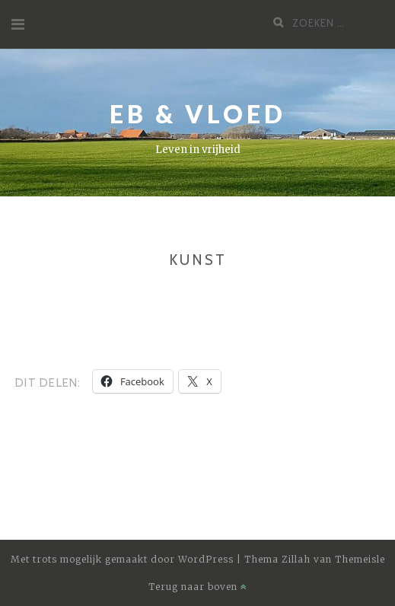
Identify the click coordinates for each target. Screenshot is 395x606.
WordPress (206, 559)
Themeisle (360, 559)
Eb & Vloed (198, 114)
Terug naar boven (197, 586)
